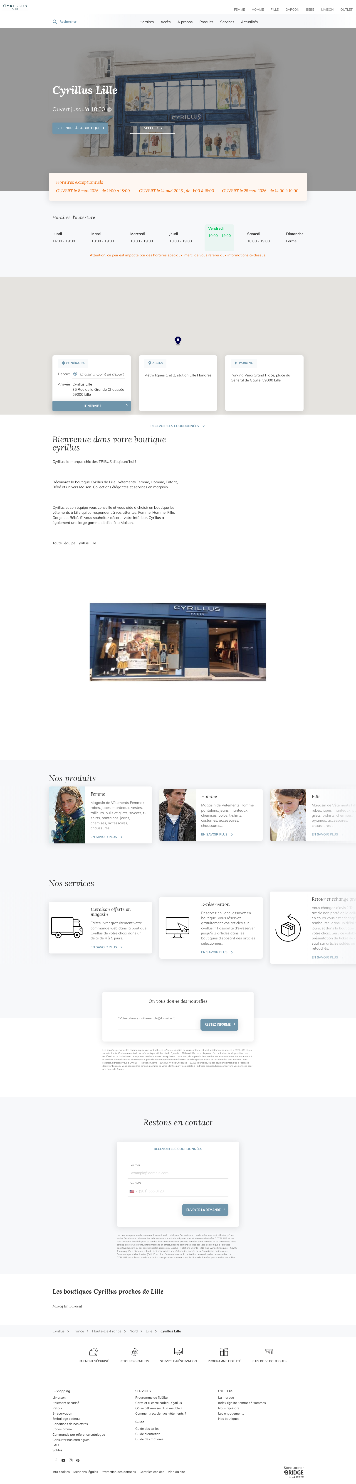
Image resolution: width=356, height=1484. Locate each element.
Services (227, 22)
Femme (98, 794)
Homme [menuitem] (258, 9)
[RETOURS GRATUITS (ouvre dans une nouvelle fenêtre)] (134, 1356)
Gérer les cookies (151, 1472)
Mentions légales (85, 1472)
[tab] (100, 814)
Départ (64, 374)
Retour (57, 1408)
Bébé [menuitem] (310, 9)
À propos (185, 22)
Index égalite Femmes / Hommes (242, 1403)
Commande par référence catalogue (78, 1434)
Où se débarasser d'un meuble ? (158, 1408)
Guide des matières (149, 1439)
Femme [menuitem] (239, 9)
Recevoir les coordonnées (178, 1149)
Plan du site (176, 1472)
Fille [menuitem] (275, 9)
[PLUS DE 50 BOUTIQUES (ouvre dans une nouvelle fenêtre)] (269, 1356)
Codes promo (62, 1429)
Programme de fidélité (151, 1398)
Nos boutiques (228, 1419)
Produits (206, 22)
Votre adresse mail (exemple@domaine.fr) (148, 1018)
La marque (226, 1398)
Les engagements (231, 1413)
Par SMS (135, 1183)
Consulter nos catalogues (70, 1440)
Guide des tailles (147, 1429)
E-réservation (215, 904)
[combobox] (133, 1191)
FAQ (55, 1445)
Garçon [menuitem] (292, 9)
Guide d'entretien (147, 1434)
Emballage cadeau (66, 1419)
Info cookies (61, 1472)
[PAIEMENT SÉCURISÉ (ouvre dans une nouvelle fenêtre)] (94, 1356)
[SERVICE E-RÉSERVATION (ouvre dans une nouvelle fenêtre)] (178, 1356)
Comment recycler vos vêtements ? (160, 1413)
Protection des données (119, 1472)
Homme (209, 797)
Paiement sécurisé (65, 1403)
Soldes (57, 1450)
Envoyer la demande (203, 1210)
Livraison (59, 1398)
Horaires (147, 22)
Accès (166, 22)
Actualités (249, 22)
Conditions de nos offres (70, 1424)
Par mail (135, 1165)
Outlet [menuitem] (346, 9)
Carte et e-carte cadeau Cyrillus (158, 1403)
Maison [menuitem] (327, 9)
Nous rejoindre (228, 1408)
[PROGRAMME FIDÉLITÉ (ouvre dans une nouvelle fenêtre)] (224, 1356)
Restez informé (217, 1024)
